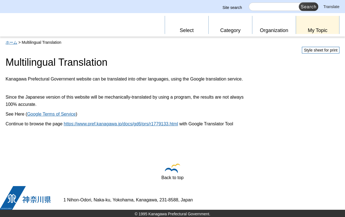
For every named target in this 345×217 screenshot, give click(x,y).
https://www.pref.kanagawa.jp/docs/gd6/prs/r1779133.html (121, 123)
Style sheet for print (320, 50)
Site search (232, 7)
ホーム (11, 42)
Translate (331, 6)
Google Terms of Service (51, 114)
